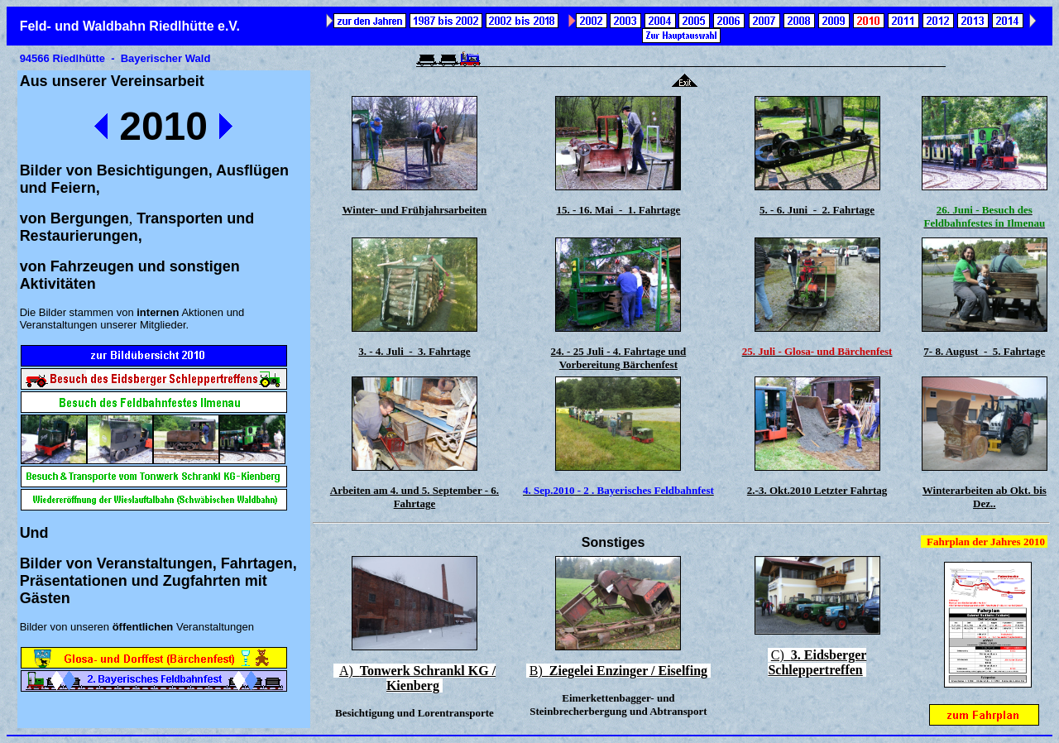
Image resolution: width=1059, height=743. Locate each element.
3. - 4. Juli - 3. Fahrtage (414, 351)
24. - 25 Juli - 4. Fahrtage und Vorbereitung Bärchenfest (619, 358)
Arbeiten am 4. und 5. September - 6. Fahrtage (414, 497)
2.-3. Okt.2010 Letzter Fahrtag (817, 490)
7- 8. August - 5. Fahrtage (984, 351)
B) (618, 671)
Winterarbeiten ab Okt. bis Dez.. (984, 497)
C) (817, 662)
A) (417, 678)
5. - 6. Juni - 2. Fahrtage (817, 210)
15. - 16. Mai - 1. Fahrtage (618, 210)
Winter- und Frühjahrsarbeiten (415, 210)
